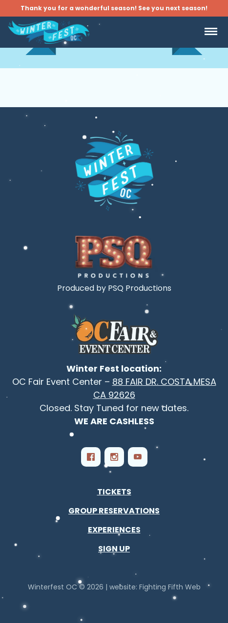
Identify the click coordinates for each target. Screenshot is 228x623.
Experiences (114, 529)
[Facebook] (91, 457)
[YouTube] (137, 457)
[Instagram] (114, 457)
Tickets (114, 491)
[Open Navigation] (211, 32)
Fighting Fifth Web (170, 587)
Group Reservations (114, 510)
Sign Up (114, 548)
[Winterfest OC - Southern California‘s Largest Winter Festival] (114, 171)
